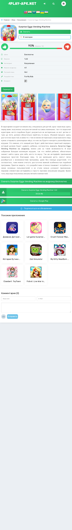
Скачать (25, 32)
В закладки (26, 37)
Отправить (12, 316)
